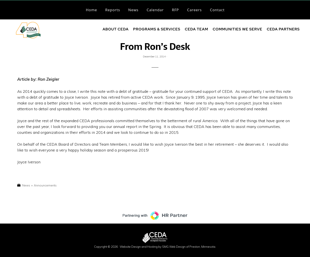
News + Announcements (39, 185)
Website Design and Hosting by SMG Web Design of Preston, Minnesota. (168, 246)
